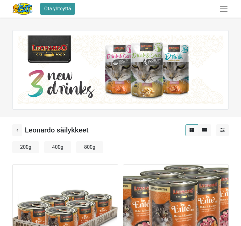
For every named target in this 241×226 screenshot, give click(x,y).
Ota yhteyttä (57, 9)
